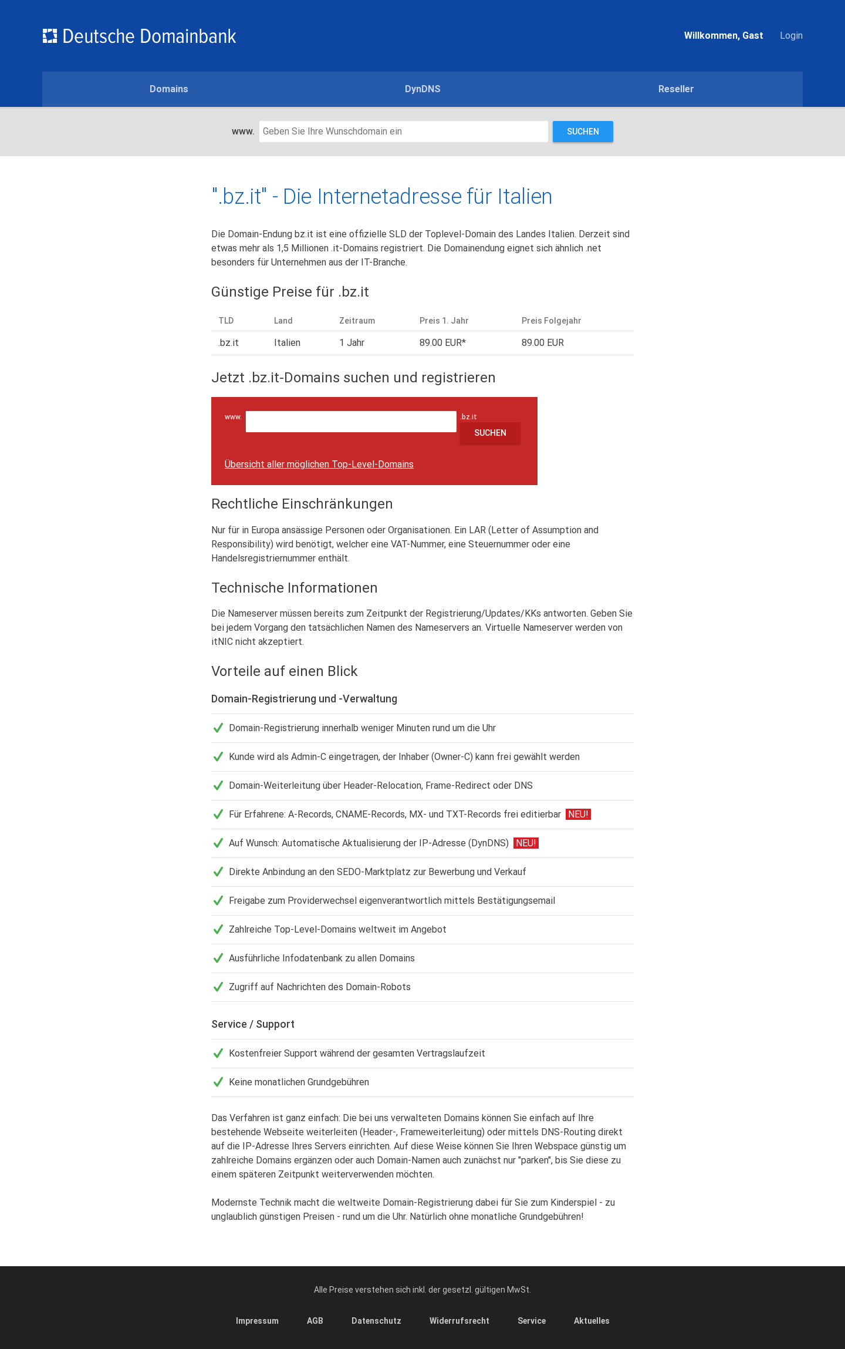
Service (532, 1321)
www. (243, 131)
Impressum (257, 1321)
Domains (169, 89)
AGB (315, 1321)
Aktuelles (592, 1321)
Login (791, 35)
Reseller (676, 89)
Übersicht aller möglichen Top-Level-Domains (319, 464)
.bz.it (471, 417)
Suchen (583, 131)
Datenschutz (376, 1321)
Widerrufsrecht (459, 1321)
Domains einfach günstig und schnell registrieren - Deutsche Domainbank (139, 35)
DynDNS (423, 89)
